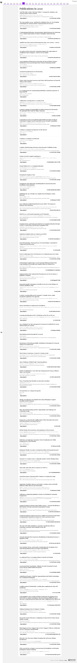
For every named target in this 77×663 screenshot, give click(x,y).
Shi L (21, 478)
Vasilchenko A (22, 102)
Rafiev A (27, 327)
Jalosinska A (28, 469)
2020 (24, 3)
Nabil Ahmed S (22, 382)
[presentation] (1, 2)
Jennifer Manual (23, 412)
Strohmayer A (22, 25)
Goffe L (21, 487)
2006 (67, 3)
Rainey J (26, 610)
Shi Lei (38, 207)
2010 (54, 3)
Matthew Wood (22, 15)
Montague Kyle (48, 498)
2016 (36, 3)
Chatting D (29, 186)
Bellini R (21, 83)
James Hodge (22, 451)
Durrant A (30, 93)
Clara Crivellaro (30, 412)
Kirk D (43, 487)
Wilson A (32, 25)
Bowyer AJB (22, 392)
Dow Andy (40, 355)
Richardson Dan (39, 497)
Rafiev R (30, 44)
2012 (48, 3)
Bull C (30, 265)
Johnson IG (22, 255)
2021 (20, 3)
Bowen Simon (22, 355)
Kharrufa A (31, 131)
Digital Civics (61, 660)
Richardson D (27, 589)
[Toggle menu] (1, 332)
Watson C (21, 402)
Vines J (31, 255)
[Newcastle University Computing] (72, 660)
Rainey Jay (22, 497)
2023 (14, 3)
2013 (45, 3)
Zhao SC (21, 35)
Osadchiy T (22, 423)
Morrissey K (47, 451)
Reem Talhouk (38, 641)
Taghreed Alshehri (23, 460)
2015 (39, 3)
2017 (33, 3)
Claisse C (21, 93)
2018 (30, 3)
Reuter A (21, 196)
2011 (51, 3)
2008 (61, 3)
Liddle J (21, 122)
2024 (11, 3)
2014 (42, 3)
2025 (8, 3)
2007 (64, 3)
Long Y (31, 73)
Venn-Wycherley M (23, 167)
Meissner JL (27, 25)
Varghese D (22, 610)
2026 (5, 3)
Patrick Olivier (37, 460)
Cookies (65, 660)
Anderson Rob (52, 355)
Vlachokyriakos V (39, 176)
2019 (27, 3)
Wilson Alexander (34, 355)
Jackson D (36, 83)
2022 (17, 3)
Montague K (29, 122)
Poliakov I (26, 423)
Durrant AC (42, 149)
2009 (58, 3)
